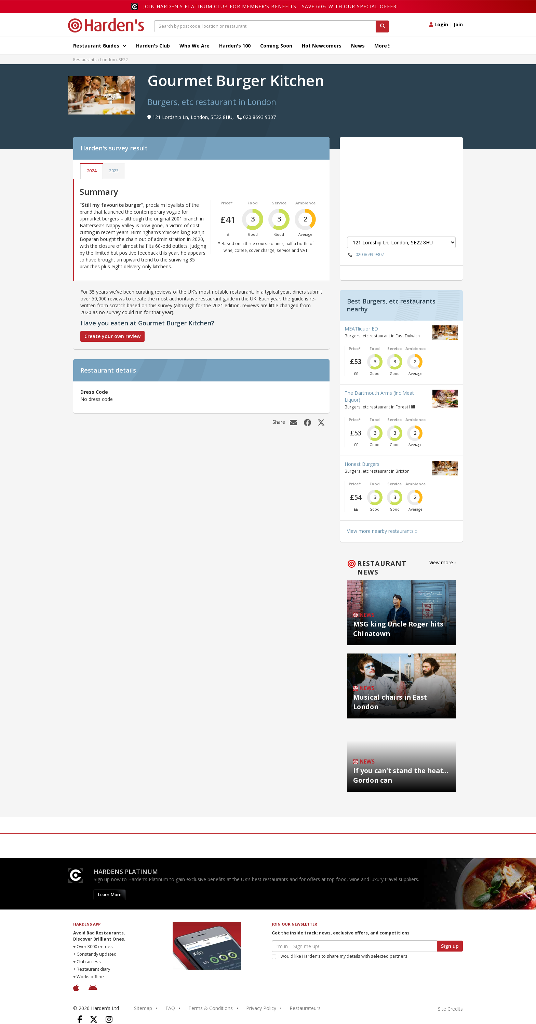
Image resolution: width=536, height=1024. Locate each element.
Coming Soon (276, 45)
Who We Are (194, 45)
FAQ (170, 1008)
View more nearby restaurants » (382, 531)
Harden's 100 (235, 45)
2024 (91, 171)
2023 (114, 171)
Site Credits (450, 1009)
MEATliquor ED (361, 328)
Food (252, 202)
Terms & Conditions (210, 1008)
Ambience (305, 202)
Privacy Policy (261, 1008)
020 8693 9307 (365, 255)
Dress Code (94, 392)
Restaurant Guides (99, 45)
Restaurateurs (305, 1008)
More (382, 45)
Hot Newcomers (321, 45)
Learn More (109, 895)
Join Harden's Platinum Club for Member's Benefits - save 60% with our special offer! (270, 6)
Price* (226, 202)
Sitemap (143, 1008)
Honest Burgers (362, 464)
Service (279, 202)
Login (438, 24)
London (107, 59)
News (358, 45)
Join (458, 24)
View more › (442, 562)
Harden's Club (153, 45)
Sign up (450, 946)
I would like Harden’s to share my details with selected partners (339, 956)
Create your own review (112, 336)
